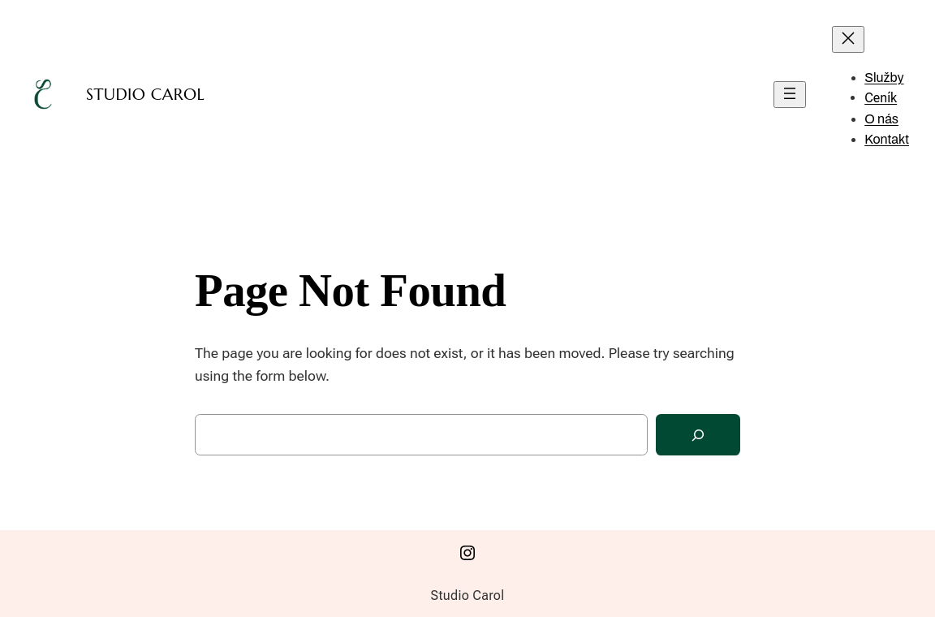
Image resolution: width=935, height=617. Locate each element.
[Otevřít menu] (789, 94)
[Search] (698, 434)
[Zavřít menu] (848, 39)
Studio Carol (145, 94)
